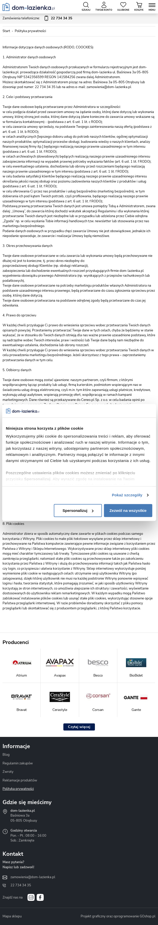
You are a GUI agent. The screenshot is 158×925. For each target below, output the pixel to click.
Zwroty (8, 771)
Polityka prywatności (18, 789)
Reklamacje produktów (20, 780)
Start (6, 31)
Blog (6, 754)
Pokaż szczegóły (127, 495)
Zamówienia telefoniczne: (37, 18)
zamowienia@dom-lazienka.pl (32, 877)
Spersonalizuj (78, 510)
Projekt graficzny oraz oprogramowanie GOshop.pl (118, 916)
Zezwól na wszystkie (128, 510)
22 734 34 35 (20, 885)
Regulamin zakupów (18, 763)
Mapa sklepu (12, 916)
